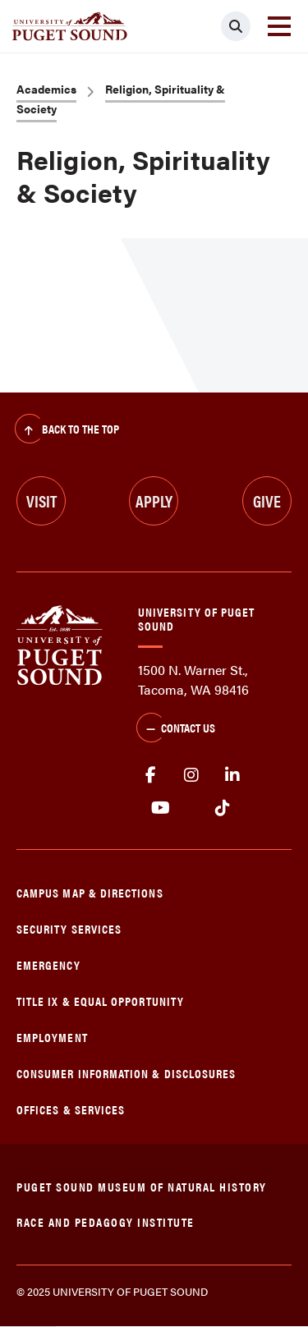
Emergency (48, 964)
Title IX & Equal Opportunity (100, 1000)
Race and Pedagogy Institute (105, 1221)
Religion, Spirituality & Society (120, 98)
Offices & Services (70, 1109)
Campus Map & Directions (89, 892)
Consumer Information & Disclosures (126, 1072)
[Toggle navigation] (279, 26)
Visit (41, 500)
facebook (150, 775)
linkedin (232, 775)
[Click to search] (236, 26)
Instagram (191, 775)
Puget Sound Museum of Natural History (141, 1186)
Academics (46, 88)
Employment (52, 1036)
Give (267, 500)
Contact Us (175, 729)
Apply (154, 500)
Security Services (69, 928)
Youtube (160, 808)
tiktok (222, 808)
